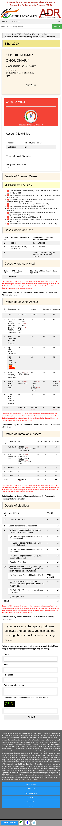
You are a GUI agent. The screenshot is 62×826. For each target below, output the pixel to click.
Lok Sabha (15, 21)
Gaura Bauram (44, 34)
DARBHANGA (29, 34)
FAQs (31, 806)
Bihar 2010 (16, 34)
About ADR (31, 789)
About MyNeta (31, 784)
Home (4, 21)
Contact (30, 797)
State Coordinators (31, 793)
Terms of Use (31, 802)
